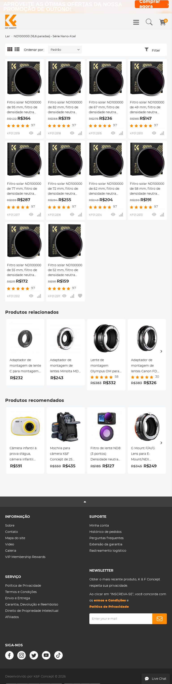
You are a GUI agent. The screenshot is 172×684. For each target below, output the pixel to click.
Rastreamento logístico (107, 550)
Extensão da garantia (105, 544)
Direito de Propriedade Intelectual (31, 610)
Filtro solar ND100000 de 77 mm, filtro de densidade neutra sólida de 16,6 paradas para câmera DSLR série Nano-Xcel (24, 189)
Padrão (56, 49)
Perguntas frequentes (106, 538)
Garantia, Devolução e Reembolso (31, 604)
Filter (156, 50)
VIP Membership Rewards (25, 557)
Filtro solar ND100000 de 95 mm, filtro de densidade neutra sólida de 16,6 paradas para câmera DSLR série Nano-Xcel (24, 108)
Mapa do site (15, 538)
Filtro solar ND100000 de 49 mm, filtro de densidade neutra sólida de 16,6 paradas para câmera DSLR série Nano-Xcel (147, 108)
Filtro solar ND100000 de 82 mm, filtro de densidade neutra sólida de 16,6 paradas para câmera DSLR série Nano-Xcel (65, 108)
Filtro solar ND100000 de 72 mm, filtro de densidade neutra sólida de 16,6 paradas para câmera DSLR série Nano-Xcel (65, 189)
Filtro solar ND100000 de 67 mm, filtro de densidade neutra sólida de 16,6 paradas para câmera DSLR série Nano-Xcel (106, 108)
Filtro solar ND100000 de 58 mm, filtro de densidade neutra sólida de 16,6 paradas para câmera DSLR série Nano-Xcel (147, 189)
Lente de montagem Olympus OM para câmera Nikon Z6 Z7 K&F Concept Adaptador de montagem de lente (106, 366)
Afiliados (12, 617)
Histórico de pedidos (105, 532)
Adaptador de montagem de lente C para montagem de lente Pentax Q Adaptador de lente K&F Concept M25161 (25, 366)
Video (9, 544)
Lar (7, 36)
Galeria (10, 550)
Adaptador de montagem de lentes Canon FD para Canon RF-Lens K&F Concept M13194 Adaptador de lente (146, 366)
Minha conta (99, 525)
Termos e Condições (21, 592)
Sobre (9, 525)
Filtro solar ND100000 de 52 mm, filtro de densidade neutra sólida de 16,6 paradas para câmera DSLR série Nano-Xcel (65, 271)
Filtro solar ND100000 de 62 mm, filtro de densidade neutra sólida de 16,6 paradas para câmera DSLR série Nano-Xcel (106, 189)
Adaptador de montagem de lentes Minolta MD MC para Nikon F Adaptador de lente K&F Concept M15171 (65, 366)
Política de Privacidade (23, 585)
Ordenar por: (34, 50)
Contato (11, 532)
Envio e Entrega (17, 598)
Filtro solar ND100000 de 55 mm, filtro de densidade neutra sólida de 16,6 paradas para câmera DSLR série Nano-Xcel (24, 271)
